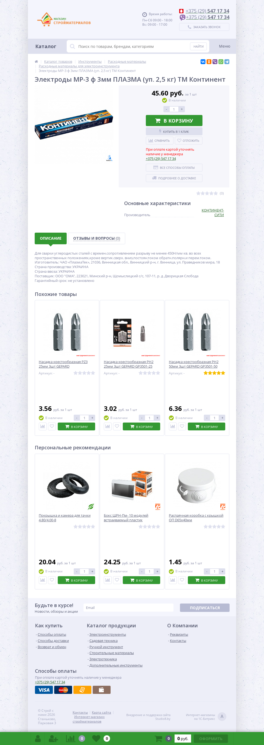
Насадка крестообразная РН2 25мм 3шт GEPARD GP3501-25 (128, 364)
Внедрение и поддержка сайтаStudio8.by (148, 717)
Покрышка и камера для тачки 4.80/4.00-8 (65, 517)
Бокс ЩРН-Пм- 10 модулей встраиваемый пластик (126, 517)
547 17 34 (161, 158)
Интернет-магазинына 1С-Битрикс (206, 717)
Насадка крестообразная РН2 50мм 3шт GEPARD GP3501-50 (193, 364)
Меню (224, 46)
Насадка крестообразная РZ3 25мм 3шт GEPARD (63, 364)
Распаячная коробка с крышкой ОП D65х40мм (196, 517)
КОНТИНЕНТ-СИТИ (213, 212)
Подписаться (205, 607)
